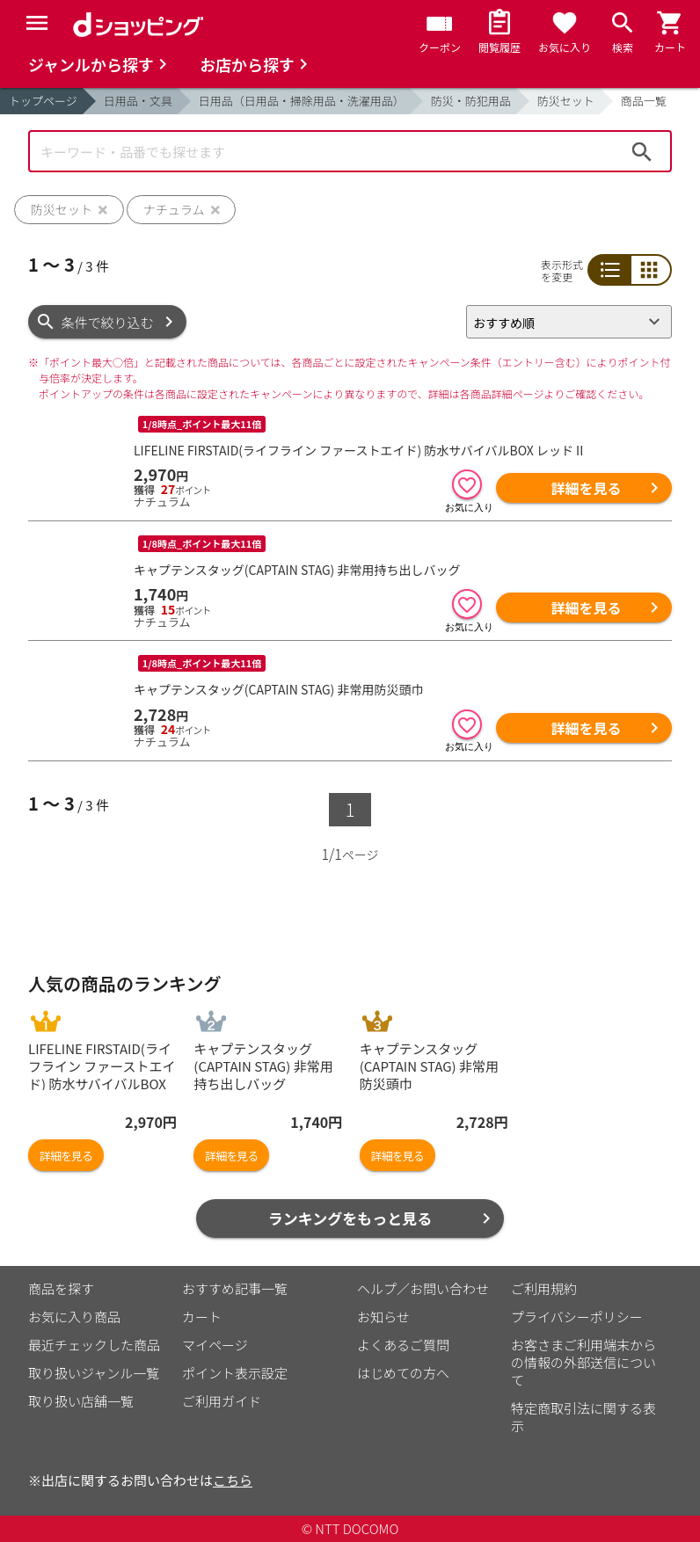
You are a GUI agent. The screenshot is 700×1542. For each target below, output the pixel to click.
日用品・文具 (138, 100)
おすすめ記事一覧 (235, 1288)
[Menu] (37, 23)
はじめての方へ (403, 1373)
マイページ (215, 1344)
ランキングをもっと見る (350, 1218)
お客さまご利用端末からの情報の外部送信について (583, 1362)
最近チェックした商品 (94, 1344)
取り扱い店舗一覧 (81, 1401)
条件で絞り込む (108, 322)
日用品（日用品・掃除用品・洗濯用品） (302, 100)
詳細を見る (586, 487)
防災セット (565, 100)
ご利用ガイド (221, 1401)
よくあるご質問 (403, 1344)
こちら (232, 1480)
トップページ (43, 100)
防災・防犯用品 (471, 100)
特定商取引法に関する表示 (583, 1417)
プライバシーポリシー (577, 1316)
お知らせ (383, 1316)
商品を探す (61, 1288)
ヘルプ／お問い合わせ (423, 1288)
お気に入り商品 (74, 1316)
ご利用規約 (544, 1288)
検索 (642, 151)
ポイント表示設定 (235, 1373)
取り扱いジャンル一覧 (93, 1373)
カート (202, 1316)
